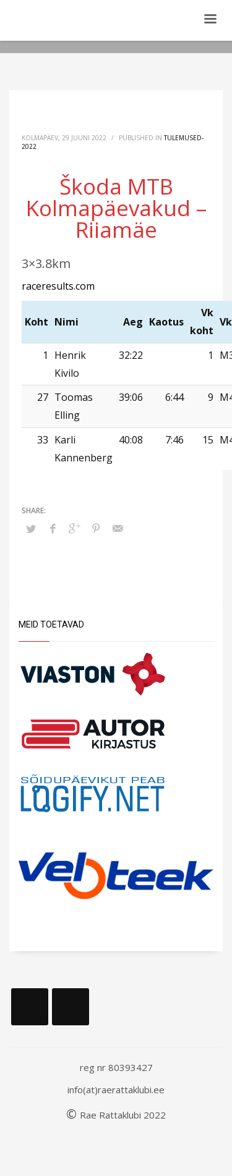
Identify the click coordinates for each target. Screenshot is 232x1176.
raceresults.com (58, 286)
